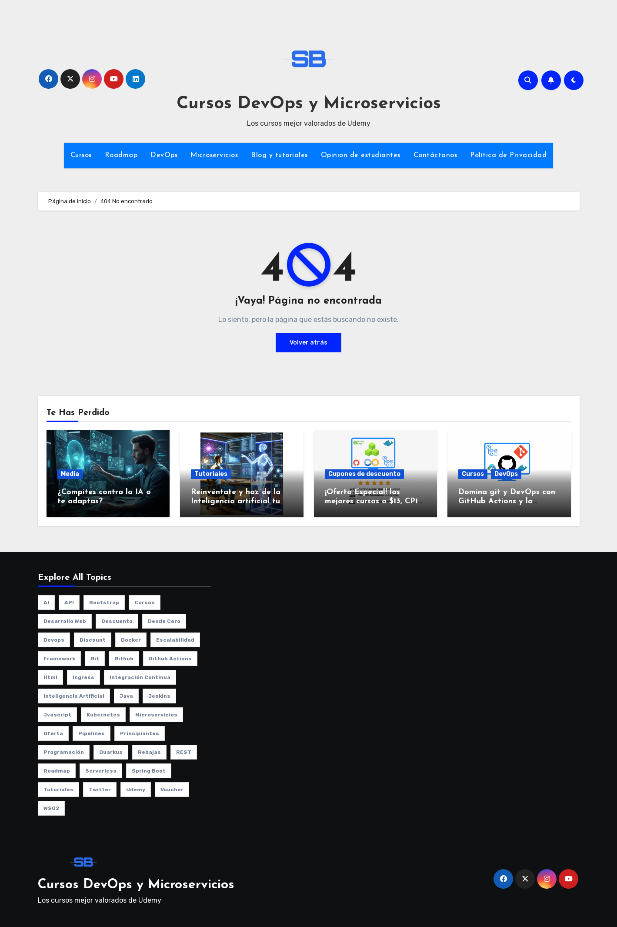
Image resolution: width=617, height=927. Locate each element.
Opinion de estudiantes (360, 155)
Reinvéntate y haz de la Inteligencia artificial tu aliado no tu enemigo (235, 501)
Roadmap (121, 155)
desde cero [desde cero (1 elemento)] (164, 621)
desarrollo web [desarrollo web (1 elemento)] (64, 621)
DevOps (163, 155)
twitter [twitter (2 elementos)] (100, 789)
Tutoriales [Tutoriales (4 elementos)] (58, 789)
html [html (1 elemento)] (50, 677)
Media (70, 474)
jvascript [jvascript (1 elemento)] (57, 715)
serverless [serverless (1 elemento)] (101, 771)
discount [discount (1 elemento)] (93, 640)
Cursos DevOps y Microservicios (309, 104)
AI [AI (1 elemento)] (46, 602)
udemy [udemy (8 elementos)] (135, 789)
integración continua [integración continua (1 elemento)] (140, 677)
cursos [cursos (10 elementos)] (144, 602)
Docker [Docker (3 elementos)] (131, 640)
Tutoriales (210, 474)
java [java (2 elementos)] (126, 696)
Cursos (81, 155)
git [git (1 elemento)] (94, 659)
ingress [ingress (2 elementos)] (83, 677)
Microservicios (214, 155)
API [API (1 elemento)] (69, 602)
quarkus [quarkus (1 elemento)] (111, 752)
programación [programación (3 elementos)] (63, 752)
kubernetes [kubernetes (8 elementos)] (103, 715)
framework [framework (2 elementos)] (59, 659)
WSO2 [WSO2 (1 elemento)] (51, 808)
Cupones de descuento (364, 474)
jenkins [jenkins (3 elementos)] (159, 696)
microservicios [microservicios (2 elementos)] (156, 715)
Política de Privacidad (508, 155)
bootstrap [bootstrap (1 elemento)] (104, 602)
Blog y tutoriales (279, 155)
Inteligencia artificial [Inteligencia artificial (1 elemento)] (73, 696)
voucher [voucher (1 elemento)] (171, 789)
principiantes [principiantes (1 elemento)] (139, 733)
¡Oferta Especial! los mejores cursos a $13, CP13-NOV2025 (374, 501)
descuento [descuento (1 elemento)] (117, 621)
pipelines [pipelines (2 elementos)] (91, 733)
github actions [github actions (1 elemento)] (170, 659)
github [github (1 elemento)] (123, 659)
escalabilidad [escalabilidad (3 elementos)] (175, 640)
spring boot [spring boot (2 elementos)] (149, 771)
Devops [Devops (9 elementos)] (53, 640)
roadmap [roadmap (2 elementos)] (56, 771)
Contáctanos (435, 155)
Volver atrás (308, 342)
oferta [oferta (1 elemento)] (53, 733)
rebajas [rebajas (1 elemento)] (149, 752)
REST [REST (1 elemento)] (183, 752)
